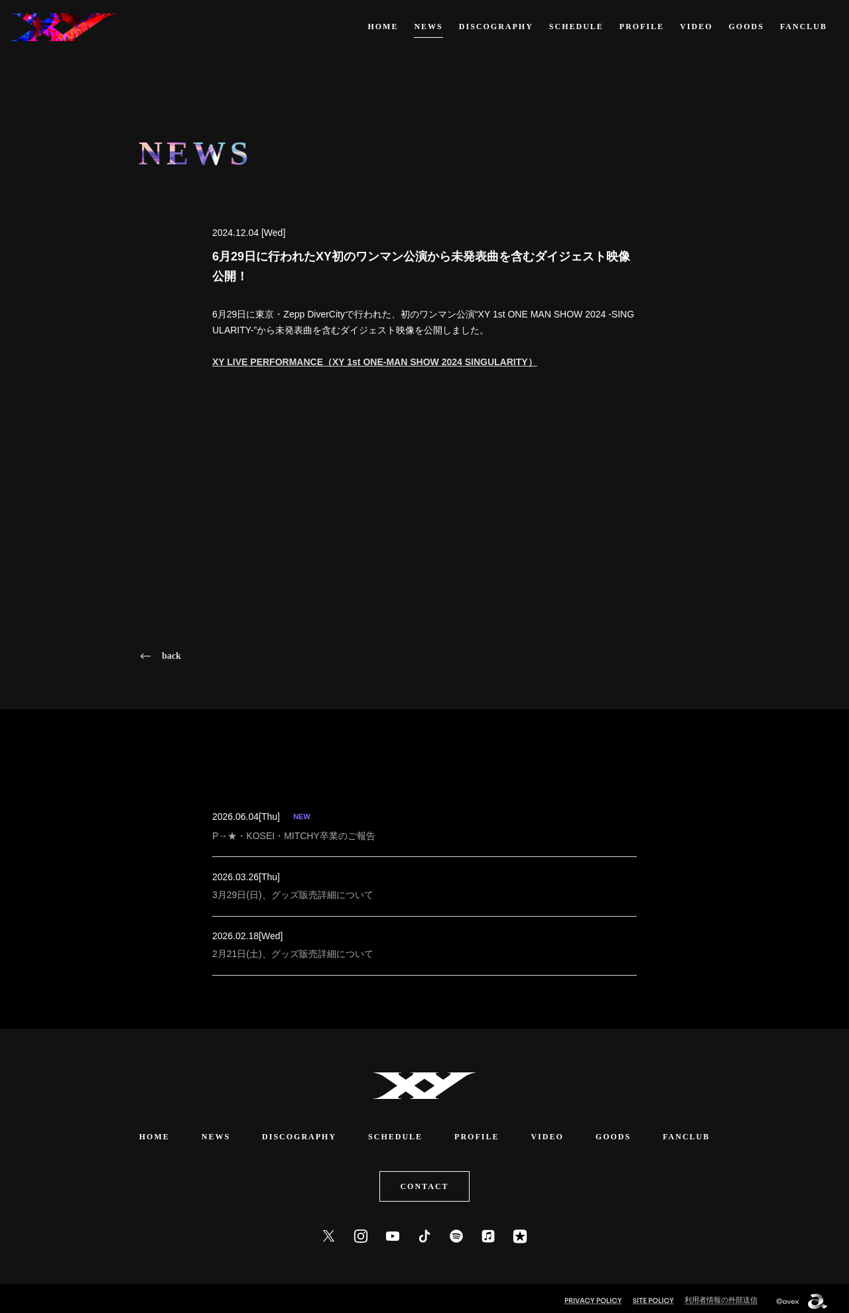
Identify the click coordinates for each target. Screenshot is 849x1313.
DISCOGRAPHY (496, 26)
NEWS (428, 26)
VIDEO (696, 26)
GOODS (746, 26)
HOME (382, 26)
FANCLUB (803, 26)
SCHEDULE (576, 26)
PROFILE (642, 26)
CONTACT (424, 1181)
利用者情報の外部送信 (721, 1294)
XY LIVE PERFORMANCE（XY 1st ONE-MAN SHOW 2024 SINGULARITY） (374, 362)
